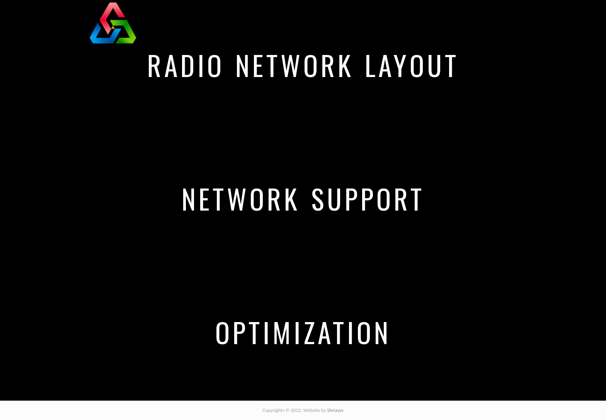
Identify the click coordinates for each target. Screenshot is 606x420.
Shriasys (335, 410)
